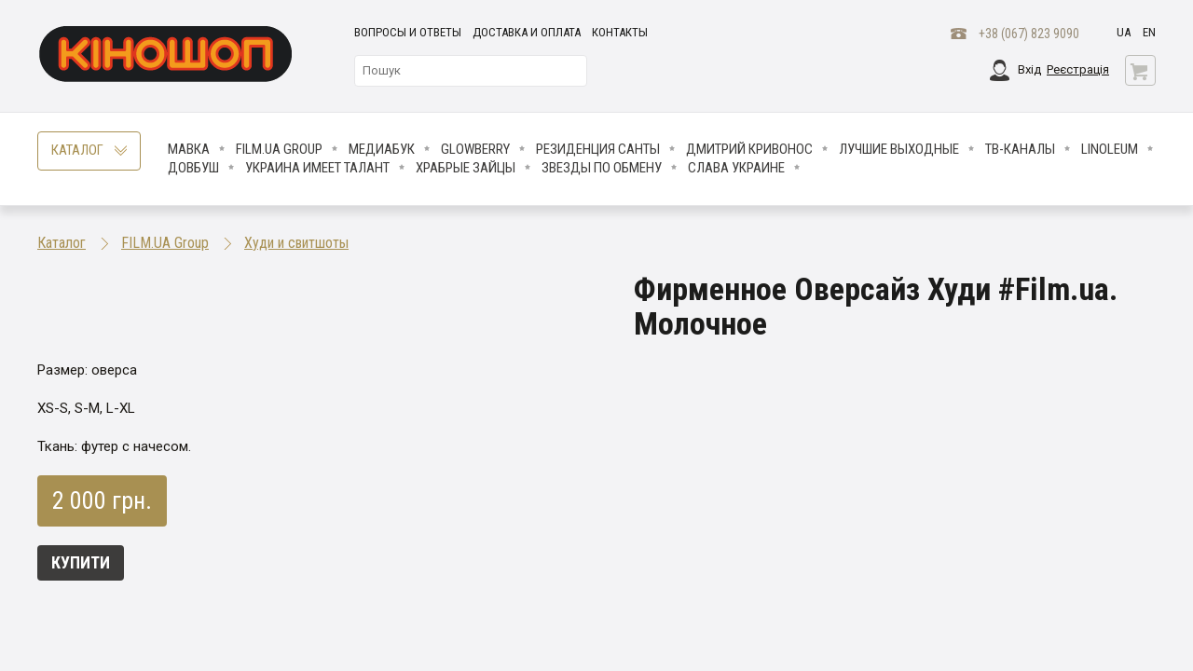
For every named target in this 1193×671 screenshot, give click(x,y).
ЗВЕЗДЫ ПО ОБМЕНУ (602, 167)
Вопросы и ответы (407, 32)
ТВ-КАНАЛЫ (1020, 149)
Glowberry (475, 149)
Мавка (189, 149)
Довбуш (193, 167)
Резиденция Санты (598, 149)
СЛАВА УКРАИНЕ (736, 167)
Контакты (620, 32)
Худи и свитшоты (296, 243)
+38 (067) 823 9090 (1029, 33)
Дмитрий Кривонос (749, 149)
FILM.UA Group (279, 149)
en (1149, 32)
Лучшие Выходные (899, 149)
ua (1124, 32)
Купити (80, 562)
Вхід (1029, 69)
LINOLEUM (1109, 149)
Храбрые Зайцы (465, 167)
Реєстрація (1078, 69)
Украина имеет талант (317, 167)
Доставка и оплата (527, 32)
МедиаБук (382, 149)
